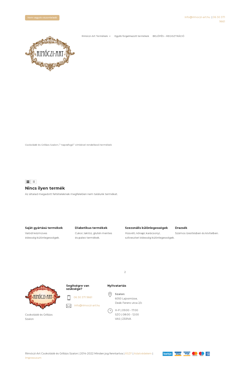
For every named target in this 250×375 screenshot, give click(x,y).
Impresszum (33, 357)
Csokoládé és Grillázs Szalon (41, 144)
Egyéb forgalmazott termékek (131, 36)
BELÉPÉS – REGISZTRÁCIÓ (168, 36)
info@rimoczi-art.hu (198, 17)
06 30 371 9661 (83, 297)
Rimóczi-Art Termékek (95, 36)
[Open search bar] (76, 36)
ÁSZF (128, 353)
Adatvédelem (143, 353)
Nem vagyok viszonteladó (42, 17)
